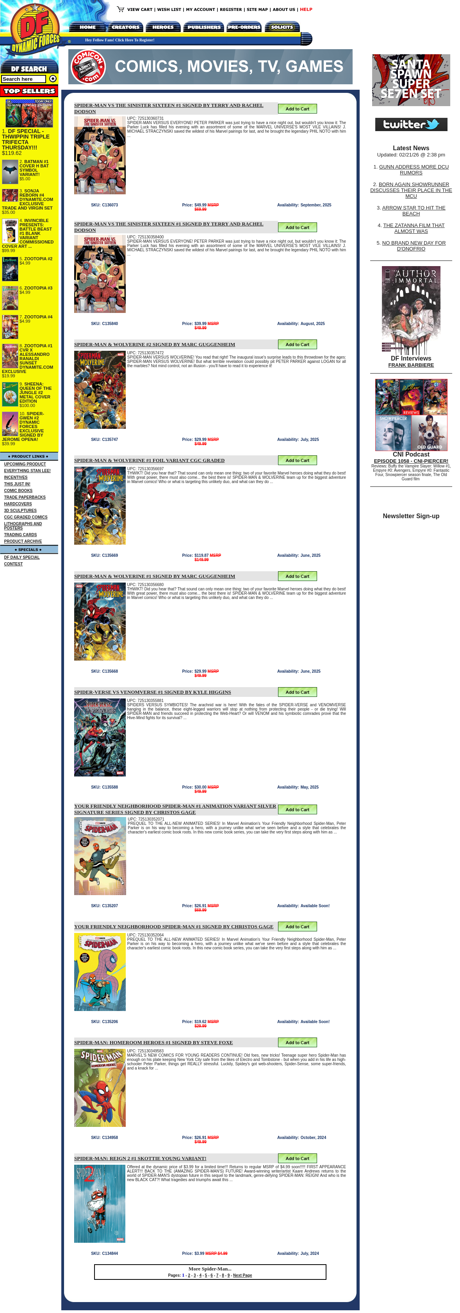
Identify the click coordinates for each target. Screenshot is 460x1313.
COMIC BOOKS (18, 491)
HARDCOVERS (18, 504)
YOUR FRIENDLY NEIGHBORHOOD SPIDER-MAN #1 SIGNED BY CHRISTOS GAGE (173, 926)
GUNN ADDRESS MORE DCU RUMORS (414, 170)
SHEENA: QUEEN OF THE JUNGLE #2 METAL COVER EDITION (36, 392)
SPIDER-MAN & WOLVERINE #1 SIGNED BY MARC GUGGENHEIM (154, 576)
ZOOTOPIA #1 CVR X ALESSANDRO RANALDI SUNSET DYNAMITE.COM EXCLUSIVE (27, 358)
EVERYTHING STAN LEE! (27, 471)
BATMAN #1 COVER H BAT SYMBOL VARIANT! (34, 168)
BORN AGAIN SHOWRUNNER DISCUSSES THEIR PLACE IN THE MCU (411, 190)
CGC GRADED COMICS (26, 517)
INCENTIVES (16, 477)
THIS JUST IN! (17, 484)
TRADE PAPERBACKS (25, 497)
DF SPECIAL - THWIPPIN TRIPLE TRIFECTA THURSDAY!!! (26, 139)
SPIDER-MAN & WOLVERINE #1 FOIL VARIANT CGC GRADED (149, 460)
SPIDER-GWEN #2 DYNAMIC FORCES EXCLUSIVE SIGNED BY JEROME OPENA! (23, 426)
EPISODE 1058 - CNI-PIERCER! (411, 461)
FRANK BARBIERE (411, 365)
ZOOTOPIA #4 (38, 316)
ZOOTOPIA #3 (38, 288)
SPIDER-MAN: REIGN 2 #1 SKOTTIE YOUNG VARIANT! (140, 1158)
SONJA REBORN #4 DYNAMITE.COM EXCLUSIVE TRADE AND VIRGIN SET (27, 199)
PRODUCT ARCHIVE (23, 541)
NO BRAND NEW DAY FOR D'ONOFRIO (414, 246)
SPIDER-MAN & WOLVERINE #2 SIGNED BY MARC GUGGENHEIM (154, 344)
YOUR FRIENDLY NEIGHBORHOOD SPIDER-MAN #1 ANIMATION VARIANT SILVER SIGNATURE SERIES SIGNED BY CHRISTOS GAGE (175, 809)
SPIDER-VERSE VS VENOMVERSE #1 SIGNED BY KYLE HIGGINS (152, 692)
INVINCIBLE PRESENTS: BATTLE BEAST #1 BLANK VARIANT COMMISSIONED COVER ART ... (27, 233)
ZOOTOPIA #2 (38, 258)
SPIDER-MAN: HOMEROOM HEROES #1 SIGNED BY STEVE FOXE (153, 1042)
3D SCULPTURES (20, 510)
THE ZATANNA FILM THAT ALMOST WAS (414, 228)
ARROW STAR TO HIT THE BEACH (414, 211)
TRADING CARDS (20, 535)
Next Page (242, 1275)
